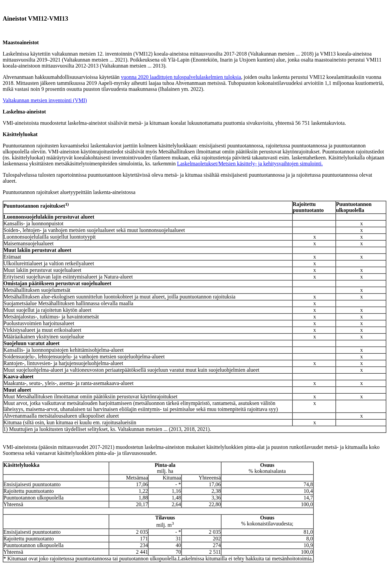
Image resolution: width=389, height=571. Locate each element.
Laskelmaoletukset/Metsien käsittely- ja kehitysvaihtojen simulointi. (250, 163)
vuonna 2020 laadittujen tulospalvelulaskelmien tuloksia (181, 77)
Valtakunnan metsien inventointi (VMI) (45, 100)
